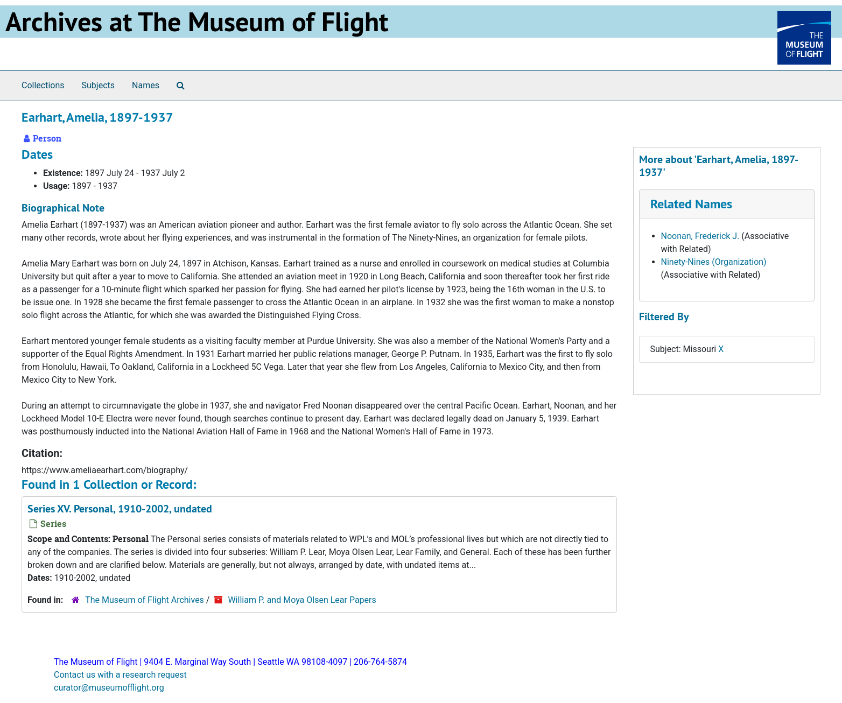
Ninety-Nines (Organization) (714, 262)
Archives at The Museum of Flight (196, 21)
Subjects (98, 85)
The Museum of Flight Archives (144, 600)
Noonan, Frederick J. (700, 236)
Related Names (691, 203)
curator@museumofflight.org (109, 688)
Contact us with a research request (120, 675)
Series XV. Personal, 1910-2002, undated (119, 509)
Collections (43, 85)
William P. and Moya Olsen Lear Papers (302, 600)
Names (145, 85)
